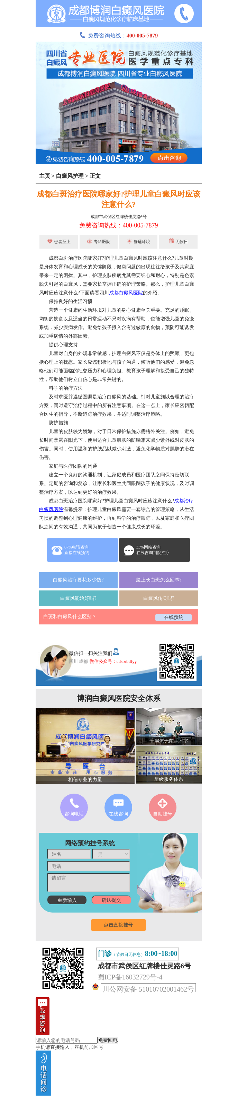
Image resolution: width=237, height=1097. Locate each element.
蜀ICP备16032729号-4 (130, 977)
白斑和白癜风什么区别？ (70, 616)
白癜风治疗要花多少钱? (78, 579)
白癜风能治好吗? (78, 598)
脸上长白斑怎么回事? (159, 579)
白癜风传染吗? (158, 598)
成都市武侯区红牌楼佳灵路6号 (119, 216)
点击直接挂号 (118, 924)
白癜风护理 (70, 176)
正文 (95, 176)
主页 (44, 176)
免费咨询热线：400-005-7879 (118, 225)
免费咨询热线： (118, 35)
